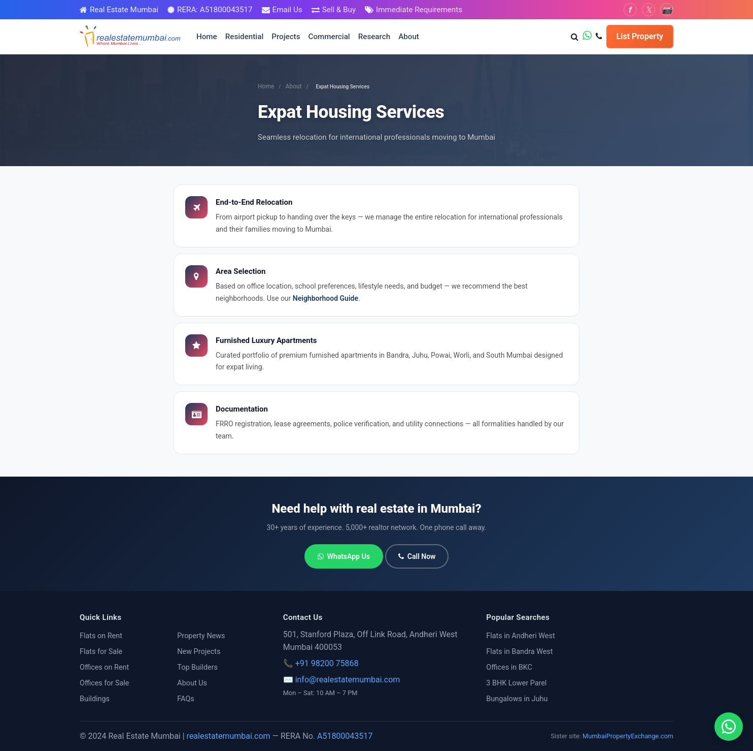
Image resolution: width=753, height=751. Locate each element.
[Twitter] (648, 9)
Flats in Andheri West (520, 636)
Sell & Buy (339, 9)
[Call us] (599, 36)
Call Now (417, 556)
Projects (285, 36)
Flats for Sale (101, 651)
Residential (244, 36)
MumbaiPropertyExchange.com (628, 736)
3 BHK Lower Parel (516, 683)
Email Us (287, 9)
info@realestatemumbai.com (347, 679)
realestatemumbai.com (228, 736)
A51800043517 (344, 736)
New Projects (198, 651)
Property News (201, 636)
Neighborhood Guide (325, 298)
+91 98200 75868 (327, 663)
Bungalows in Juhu (516, 699)
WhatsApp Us (344, 556)
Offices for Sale (104, 683)
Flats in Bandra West (519, 651)
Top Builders (197, 667)
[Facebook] (630, 9)
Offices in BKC (509, 667)
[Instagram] (666, 9)
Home (206, 36)
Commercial (329, 36)
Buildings (95, 699)
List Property (640, 36)
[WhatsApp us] (587, 36)
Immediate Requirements (419, 9)
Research (374, 36)
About (408, 36)
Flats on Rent (101, 636)
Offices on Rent (104, 667)
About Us (192, 683)
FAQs (185, 699)
